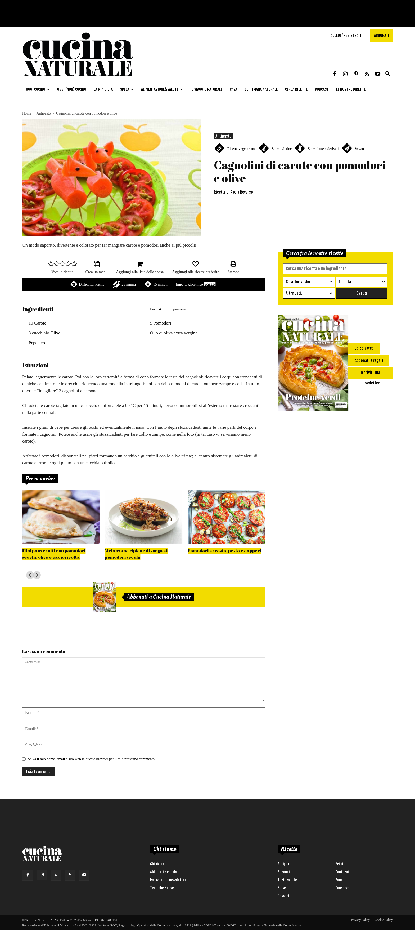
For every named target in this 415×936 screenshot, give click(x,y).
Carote (40, 323)
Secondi (284, 872)
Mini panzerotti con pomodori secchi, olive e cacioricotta (53, 554)
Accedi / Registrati (346, 35)
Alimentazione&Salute (162, 89)
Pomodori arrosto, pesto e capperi (224, 551)
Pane (339, 880)
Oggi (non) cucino (71, 89)
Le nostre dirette (351, 89)
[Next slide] (37, 575)
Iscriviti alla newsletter (168, 880)
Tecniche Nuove (162, 888)
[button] (388, 74)
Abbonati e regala (163, 872)
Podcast (322, 89)
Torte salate (287, 880)
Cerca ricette (296, 89)
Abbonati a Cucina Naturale (159, 597)
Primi (339, 864)
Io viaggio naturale (206, 89)
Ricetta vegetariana (241, 149)
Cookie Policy (384, 920)
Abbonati (381, 35)
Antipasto (43, 113)
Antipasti (284, 864)
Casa (233, 89)
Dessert (284, 896)
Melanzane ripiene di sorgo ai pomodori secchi (136, 554)
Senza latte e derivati (323, 149)
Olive (55, 332)
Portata (345, 281)
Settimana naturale (261, 89)
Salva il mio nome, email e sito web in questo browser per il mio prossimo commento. (92, 759)
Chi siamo (157, 864)
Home (26, 113)
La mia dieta (103, 89)
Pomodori (162, 323)
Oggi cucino (37, 89)
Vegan (359, 149)
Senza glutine (282, 149)
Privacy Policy (360, 920)
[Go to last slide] (30, 575)
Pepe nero (38, 342)
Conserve (342, 888)
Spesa (126, 89)
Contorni (342, 872)
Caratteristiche (298, 281)
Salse (282, 888)
